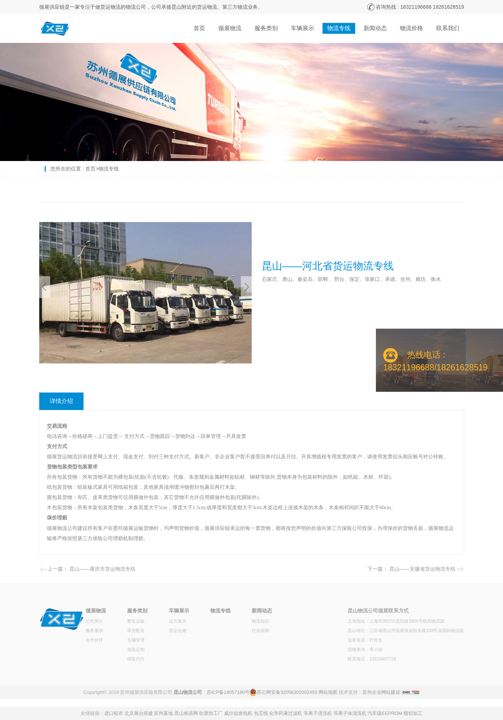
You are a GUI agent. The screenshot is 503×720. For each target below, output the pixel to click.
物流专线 (338, 28)
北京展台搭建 (139, 713)
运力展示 (177, 621)
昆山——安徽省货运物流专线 (422, 569)
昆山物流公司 (188, 692)
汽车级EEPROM (385, 713)
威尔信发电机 (238, 713)
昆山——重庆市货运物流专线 (102, 569)
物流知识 (260, 621)
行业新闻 (260, 630)
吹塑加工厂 (211, 713)
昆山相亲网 (186, 713)
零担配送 (136, 630)
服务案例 (94, 630)
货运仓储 (177, 630)
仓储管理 (136, 640)
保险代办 (136, 658)
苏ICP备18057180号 (228, 692)
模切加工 (412, 713)
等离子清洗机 (318, 713)
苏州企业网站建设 (381, 692)
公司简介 (94, 621)
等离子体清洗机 (349, 713)
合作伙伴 (94, 640)
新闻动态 (375, 28)
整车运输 (136, 621)
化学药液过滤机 (285, 713)
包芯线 (261, 713)
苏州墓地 (163, 713)
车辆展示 (302, 28)
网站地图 (328, 692)
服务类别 (266, 28)
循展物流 (230, 28)
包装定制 (136, 649)
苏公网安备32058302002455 (287, 692)
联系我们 (447, 28)
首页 (199, 28)
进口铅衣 (113, 713)
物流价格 (411, 28)
